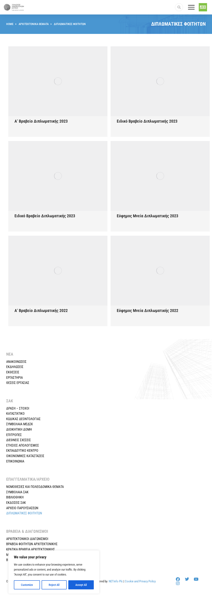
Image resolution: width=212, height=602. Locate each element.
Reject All (54, 584)
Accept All (81, 584)
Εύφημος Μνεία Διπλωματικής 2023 (147, 215)
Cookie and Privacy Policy (140, 581)
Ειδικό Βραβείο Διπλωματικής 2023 (147, 121)
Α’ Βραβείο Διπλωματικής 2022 (41, 310)
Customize (27, 584)
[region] (53, 572)
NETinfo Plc (116, 581)
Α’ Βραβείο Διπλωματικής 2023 (41, 121)
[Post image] (57, 81)
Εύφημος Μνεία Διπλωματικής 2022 (147, 310)
